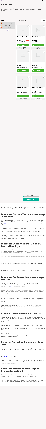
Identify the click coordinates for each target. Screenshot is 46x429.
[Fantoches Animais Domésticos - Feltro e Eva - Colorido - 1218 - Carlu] (38, 37)
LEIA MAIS (3, 13)
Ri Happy (37, 376)
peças (5, 223)
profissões (12, 286)
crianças (5, 356)
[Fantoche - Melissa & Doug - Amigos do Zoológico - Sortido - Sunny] (23, 37)
